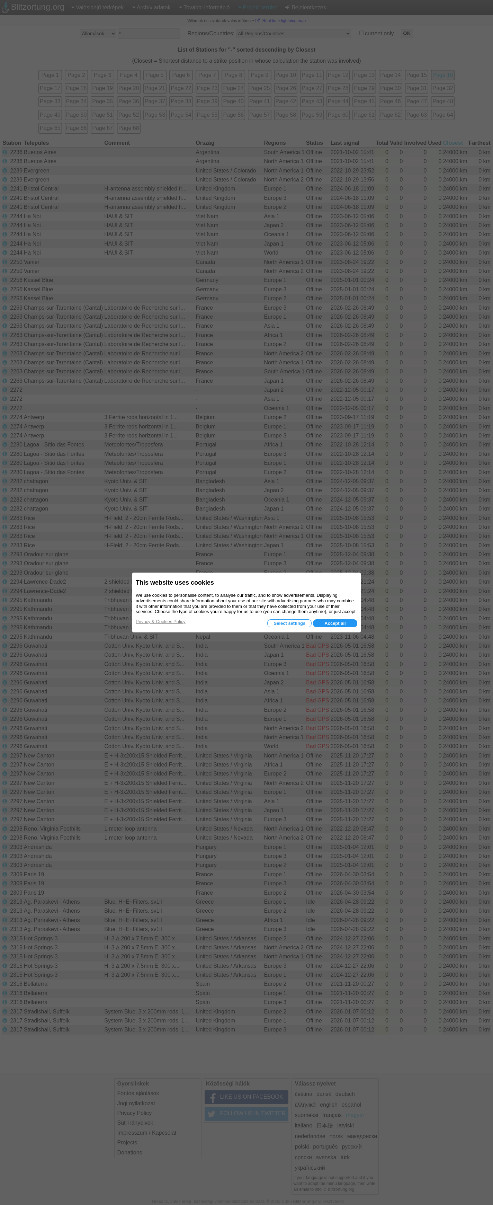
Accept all (335, 623)
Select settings (289, 623)
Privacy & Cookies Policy (161, 621)
